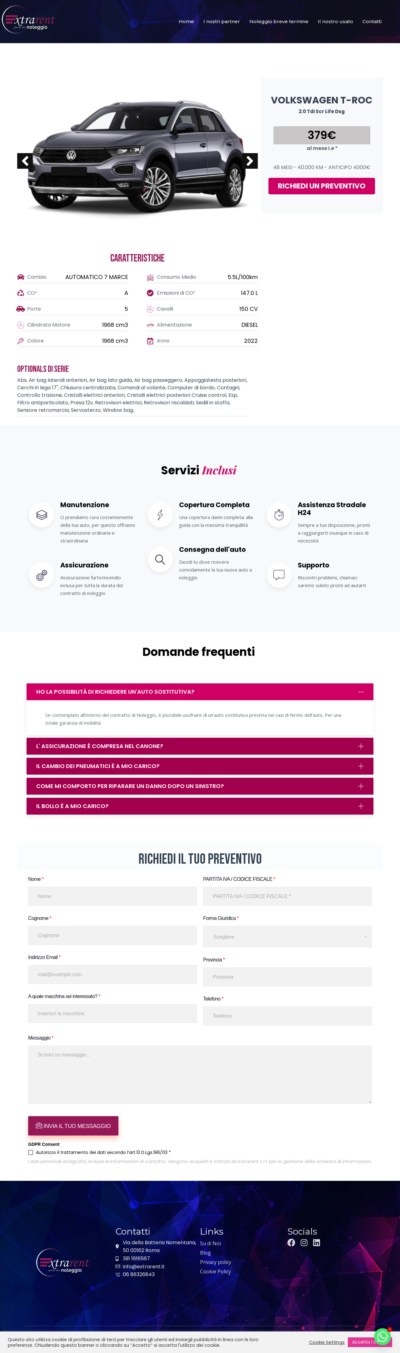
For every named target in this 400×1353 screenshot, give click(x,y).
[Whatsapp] (382, 1336)
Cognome (39, 918)
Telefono (213, 998)
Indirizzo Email (44, 957)
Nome (36, 879)
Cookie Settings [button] (327, 1342)
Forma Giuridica (221, 918)
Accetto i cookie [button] (370, 1342)
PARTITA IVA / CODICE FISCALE (239, 879)
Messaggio (40, 1038)
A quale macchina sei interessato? (64, 996)
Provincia (214, 959)
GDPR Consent (43, 1144)
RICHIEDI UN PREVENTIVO (322, 186)
